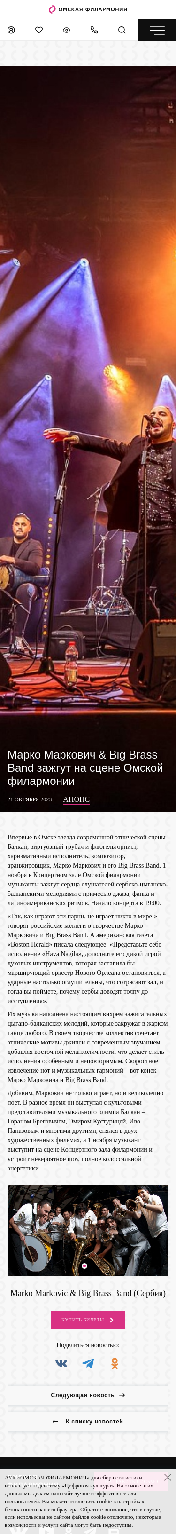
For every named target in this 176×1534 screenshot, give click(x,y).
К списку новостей (88, 1421)
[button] (84, 1266)
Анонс (76, 799)
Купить (88, 1320)
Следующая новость (88, 1395)
